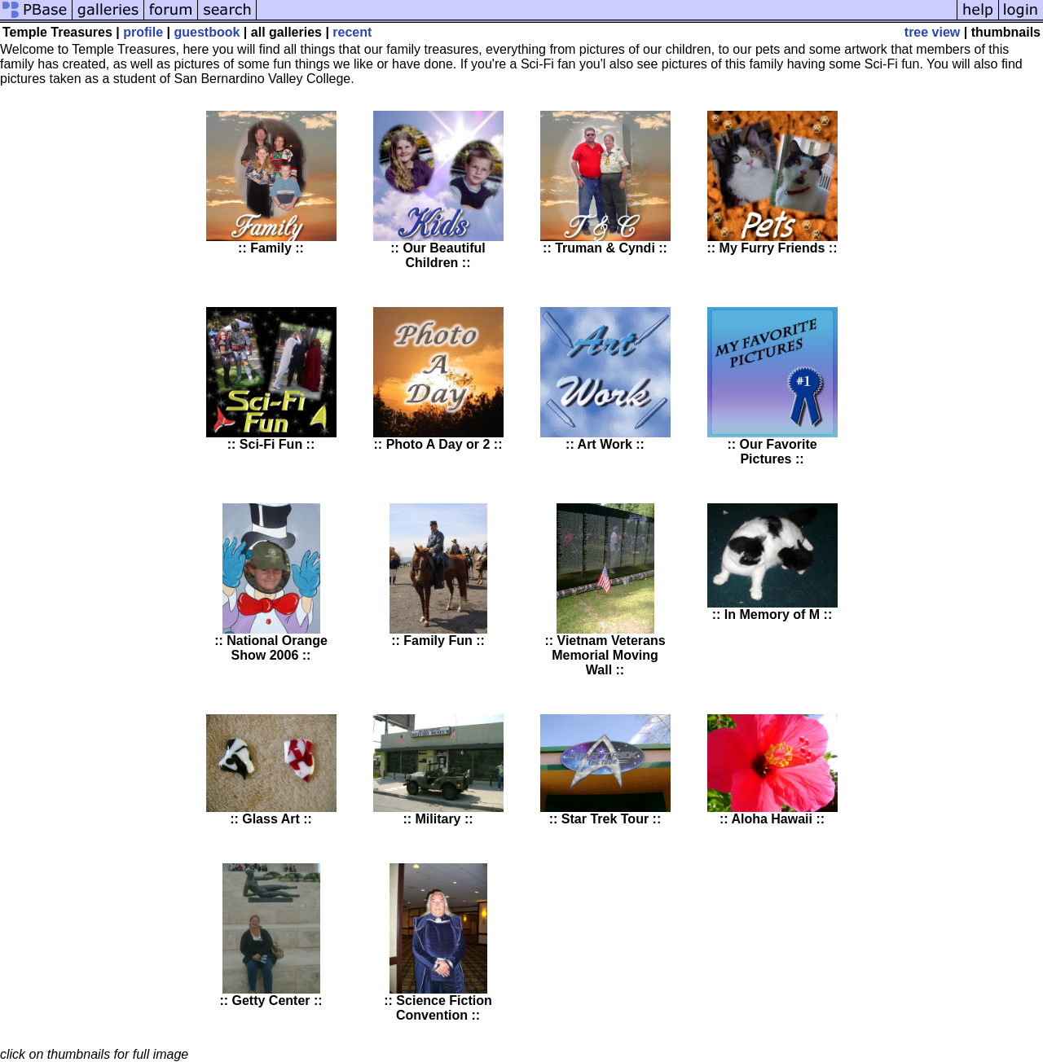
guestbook (207, 32)
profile (143, 32)
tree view (932, 32)
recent (352, 32)
